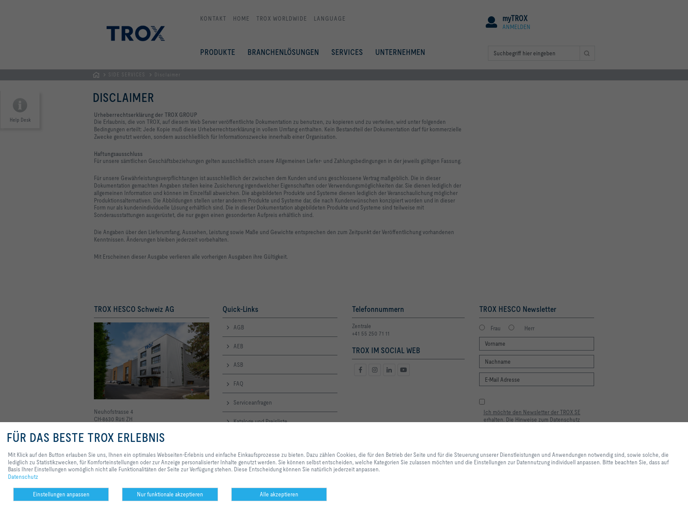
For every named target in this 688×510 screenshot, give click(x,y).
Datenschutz (23, 476)
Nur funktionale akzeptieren (170, 494)
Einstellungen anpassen (61, 494)
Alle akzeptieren (279, 494)
